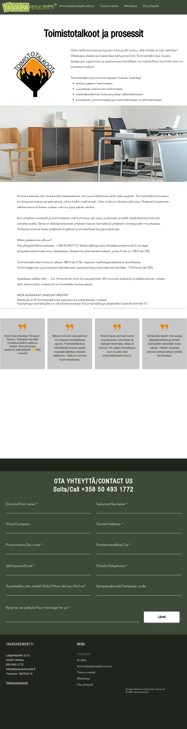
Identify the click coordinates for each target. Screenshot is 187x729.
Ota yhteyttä (85, 684)
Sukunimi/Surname (110, 504)
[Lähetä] (162, 617)
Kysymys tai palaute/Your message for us (36, 607)
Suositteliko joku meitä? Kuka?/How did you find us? (45, 586)
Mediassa (83, 678)
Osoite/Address (108, 524)
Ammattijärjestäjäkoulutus (94, 666)
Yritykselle (83, 654)
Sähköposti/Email (19, 566)
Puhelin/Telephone (110, 566)
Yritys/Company (18, 524)
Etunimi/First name (20, 504)
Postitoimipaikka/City (112, 545)
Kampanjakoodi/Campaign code (121, 586)
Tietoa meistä (86, 672)
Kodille (82, 660)
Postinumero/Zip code (23, 545)
